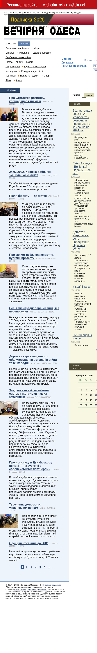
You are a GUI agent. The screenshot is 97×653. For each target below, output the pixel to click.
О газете (66, 58)
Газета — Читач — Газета (19, 62)
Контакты (89, 60)
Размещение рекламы (74, 65)
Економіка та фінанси (17, 48)
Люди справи (13, 66)
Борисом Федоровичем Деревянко (30, 589)
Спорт (47, 75)
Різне (8, 80)
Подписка (67, 62)
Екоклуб (10, 52)
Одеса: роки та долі (35, 66)
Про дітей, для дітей (32, 71)
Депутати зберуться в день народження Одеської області (81, 240)
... (49, 567)
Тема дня (11, 43)
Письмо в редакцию (51, 585)
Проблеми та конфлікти (18, 57)
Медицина (11, 71)
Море (36, 48)
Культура (24, 52)
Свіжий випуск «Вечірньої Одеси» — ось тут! (82, 168)
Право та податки (29, 75)
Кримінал (11, 75)
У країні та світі (83, 286)
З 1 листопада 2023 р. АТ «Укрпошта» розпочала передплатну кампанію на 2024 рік (82, 120)
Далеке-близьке (42, 52)
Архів (19, 80)
